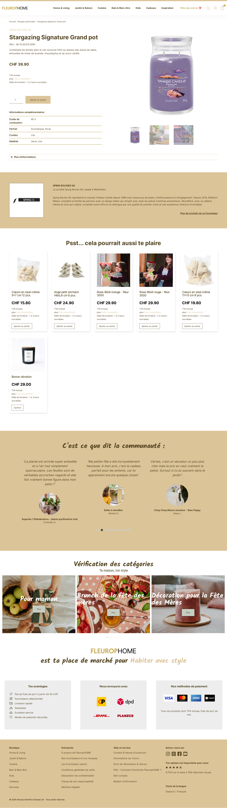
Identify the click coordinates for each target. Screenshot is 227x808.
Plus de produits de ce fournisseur (199, 213)
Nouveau (14, 787)
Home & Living (17, 752)
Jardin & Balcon (17, 758)
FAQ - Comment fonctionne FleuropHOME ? (137, 770)
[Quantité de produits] (16, 100)
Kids (11, 775)
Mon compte (120, 775)
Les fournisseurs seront (74, 764)
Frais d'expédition (22, 78)
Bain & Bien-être (18, 770)
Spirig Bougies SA (20, 29)
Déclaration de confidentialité (77, 775)
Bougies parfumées (26, 22)
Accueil (12, 22)
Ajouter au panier (38, 100)
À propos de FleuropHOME (76, 752)
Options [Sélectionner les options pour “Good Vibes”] (17, 407)
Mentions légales (70, 787)
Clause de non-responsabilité (77, 781)
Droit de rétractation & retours (130, 764)
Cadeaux (14, 781)
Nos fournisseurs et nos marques (79, 758)
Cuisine (13, 764)
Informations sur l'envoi (126, 758)
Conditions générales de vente (78, 770)
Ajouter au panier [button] (22, 326)
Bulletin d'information (125, 781)
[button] (98, 530)
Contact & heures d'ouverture (130, 752)
